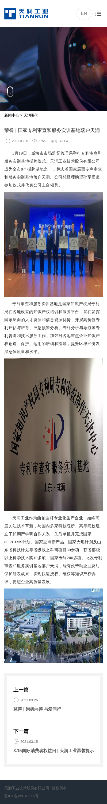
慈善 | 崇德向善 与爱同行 (37, 709)
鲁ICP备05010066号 (21, 796)
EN (83, 13)
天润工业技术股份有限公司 (26, 788)
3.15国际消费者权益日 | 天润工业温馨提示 (53, 750)
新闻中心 (11, 115)
